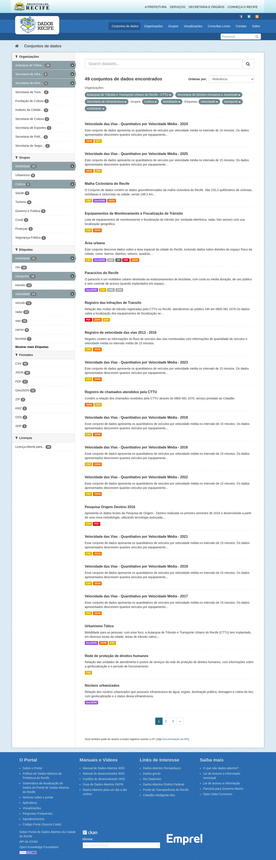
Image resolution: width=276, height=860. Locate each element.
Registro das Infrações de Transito (113, 303)
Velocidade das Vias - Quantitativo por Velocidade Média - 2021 (136, 536)
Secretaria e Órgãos (206, 7)
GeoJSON (99, 200)
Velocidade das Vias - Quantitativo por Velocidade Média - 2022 (136, 477)
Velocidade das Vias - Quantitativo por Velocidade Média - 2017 (136, 596)
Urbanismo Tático (99, 626)
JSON (89, 141)
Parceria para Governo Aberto (223, 788)
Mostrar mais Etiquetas (32, 347)
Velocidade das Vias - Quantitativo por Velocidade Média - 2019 (136, 566)
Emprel (184, 839)
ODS (119, 290)
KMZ (110, 290)
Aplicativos (30, 802)
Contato (241, 26)
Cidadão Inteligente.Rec (159, 795)
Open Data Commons (217, 794)
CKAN (90, 832)
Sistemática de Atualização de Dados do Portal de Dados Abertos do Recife (46, 788)
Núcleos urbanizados (102, 685)
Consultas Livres (219, 26)
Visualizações (193, 26)
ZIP (118, 260)
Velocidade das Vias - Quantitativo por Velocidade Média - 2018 (136, 417)
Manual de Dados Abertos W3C (104, 768)
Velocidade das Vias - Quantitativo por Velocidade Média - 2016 (136, 447)
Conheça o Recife (243, 7)
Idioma (87, 839)
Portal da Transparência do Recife (166, 789)
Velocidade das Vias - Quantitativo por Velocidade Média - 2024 (136, 124)
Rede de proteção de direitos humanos (116, 656)
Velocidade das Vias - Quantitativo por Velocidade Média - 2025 (136, 154)
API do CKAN (28, 841)
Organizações (153, 26)
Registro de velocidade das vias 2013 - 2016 (121, 332)
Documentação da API (175, 739)
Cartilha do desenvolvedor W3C (104, 779)
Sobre (256, 26)
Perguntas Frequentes (38, 813)
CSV (98, 141)
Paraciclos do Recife (102, 273)
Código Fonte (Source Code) (42, 824)
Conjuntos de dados (125, 26)
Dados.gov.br (152, 773)
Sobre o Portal (32, 768)
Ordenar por (197, 79)
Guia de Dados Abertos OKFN (103, 784)
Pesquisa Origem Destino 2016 (110, 507)
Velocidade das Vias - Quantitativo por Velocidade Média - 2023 (136, 362)
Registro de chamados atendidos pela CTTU (121, 392)
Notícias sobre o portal (38, 797)
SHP (110, 260)
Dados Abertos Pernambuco (162, 768)
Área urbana (95, 243)
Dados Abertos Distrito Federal (163, 784)
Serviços (177, 7)
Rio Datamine (152, 779)
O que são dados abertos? (221, 768)
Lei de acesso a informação (221, 783)
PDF (126, 260)
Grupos (173, 26)
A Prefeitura (156, 7)
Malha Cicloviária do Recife (107, 183)
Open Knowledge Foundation (38, 847)
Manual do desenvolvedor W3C (104, 773)
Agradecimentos (33, 819)
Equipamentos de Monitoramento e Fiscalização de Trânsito (134, 213)
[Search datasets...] (164, 64)
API (153, 739)
